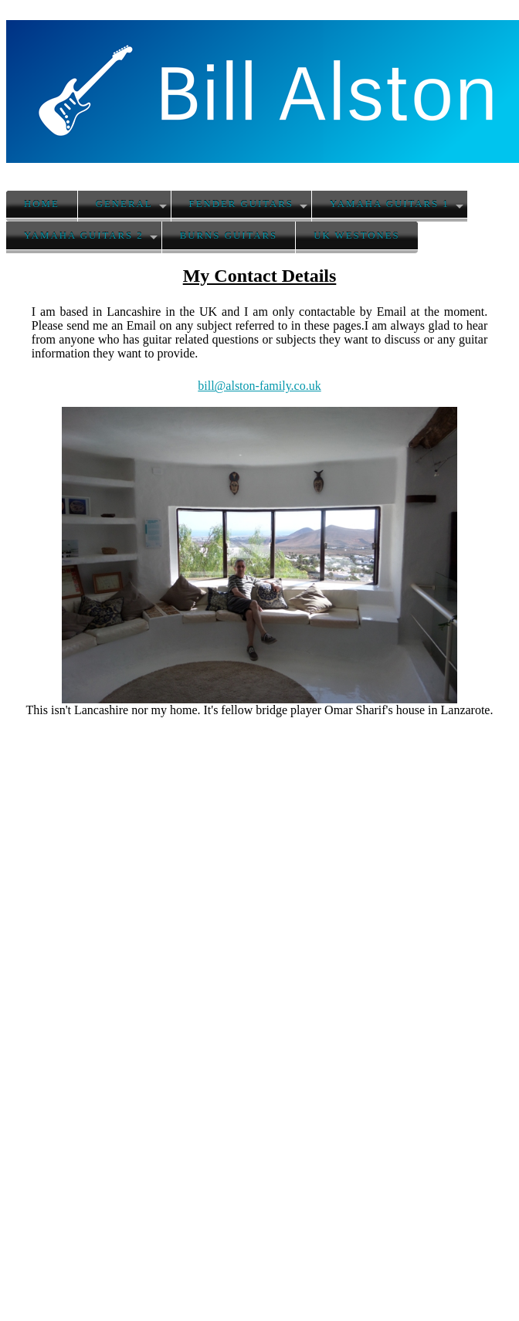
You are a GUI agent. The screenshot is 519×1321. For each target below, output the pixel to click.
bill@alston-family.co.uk (259, 385)
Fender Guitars (241, 203)
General (124, 203)
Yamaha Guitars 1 (389, 203)
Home (41, 203)
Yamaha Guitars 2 (84, 235)
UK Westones (356, 235)
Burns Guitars (228, 235)
